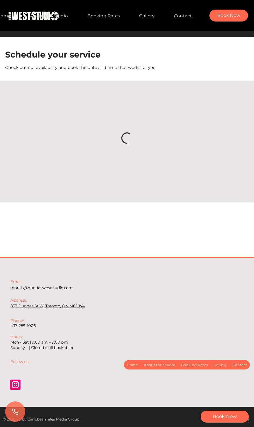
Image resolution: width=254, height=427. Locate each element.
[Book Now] (228, 16)
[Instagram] (15, 385)
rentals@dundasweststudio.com (41, 287)
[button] (225, 417)
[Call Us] (15, 411)
